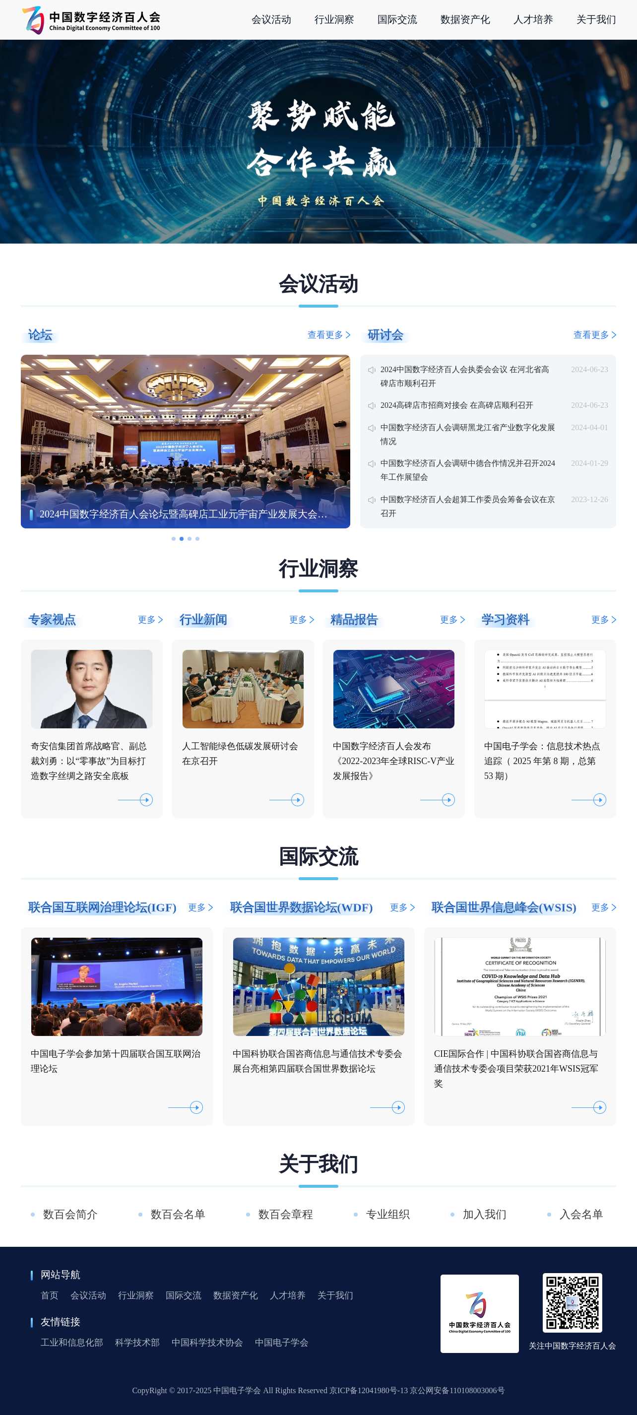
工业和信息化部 (72, 1343)
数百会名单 (178, 1214)
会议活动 (88, 1295)
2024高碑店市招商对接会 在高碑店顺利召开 (457, 405)
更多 (150, 620)
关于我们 (335, 1295)
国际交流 (183, 1295)
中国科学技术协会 (207, 1343)
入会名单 (583, 1214)
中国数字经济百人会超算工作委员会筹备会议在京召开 (468, 506)
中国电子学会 (282, 1343)
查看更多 (329, 335)
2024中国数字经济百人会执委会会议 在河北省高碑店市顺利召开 (465, 376)
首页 (50, 1295)
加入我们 (485, 1214)
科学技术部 (137, 1343)
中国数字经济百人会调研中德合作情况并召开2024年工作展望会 (468, 470)
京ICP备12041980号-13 (368, 1390)
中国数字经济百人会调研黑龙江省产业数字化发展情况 (468, 434)
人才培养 (288, 1295)
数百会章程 (285, 1214)
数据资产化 (235, 1295)
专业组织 (388, 1214)
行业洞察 (136, 1295)
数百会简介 (70, 1214)
